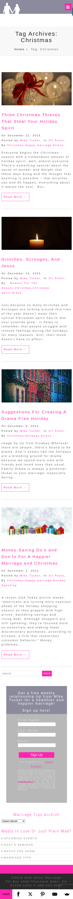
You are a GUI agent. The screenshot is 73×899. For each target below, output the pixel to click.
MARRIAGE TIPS (17, 857)
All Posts (56, 140)
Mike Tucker (30, 140)
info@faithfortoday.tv (25, 782)
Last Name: (29, 730)
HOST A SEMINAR (18, 844)
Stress (58, 145)
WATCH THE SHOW (19, 851)
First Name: (29, 720)
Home (19, 49)
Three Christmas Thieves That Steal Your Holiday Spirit (31, 121)
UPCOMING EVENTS (20, 838)
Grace (17, 292)
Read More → (15, 196)
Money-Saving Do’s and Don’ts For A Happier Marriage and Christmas (30, 556)
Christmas (15, 145)
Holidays (32, 435)
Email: (24, 741)
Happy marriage (38, 145)
